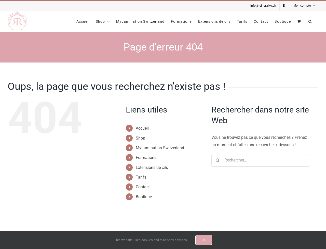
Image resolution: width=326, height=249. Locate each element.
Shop (140, 138)
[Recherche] (217, 160)
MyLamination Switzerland (160, 147)
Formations (146, 157)
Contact (143, 186)
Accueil (142, 128)
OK (203, 240)
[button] (310, 21)
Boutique (144, 196)
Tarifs (141, 177)
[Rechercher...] (260, 160)
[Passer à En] (285, 6)
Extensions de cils (152, 167)
